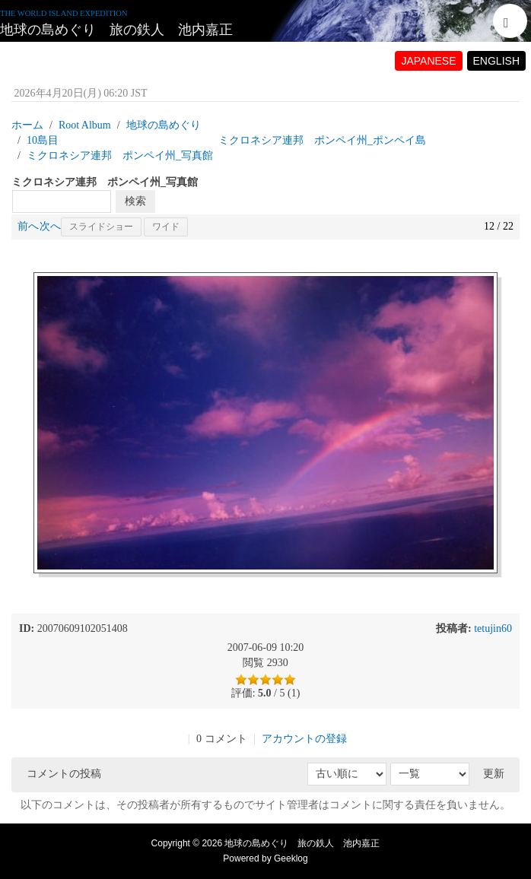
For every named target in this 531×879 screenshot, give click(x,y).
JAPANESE (428, 61)
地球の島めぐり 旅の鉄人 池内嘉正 (116, 29)
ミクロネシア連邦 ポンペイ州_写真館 (120, 155)
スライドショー (101, 226)
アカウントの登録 (304, 738)
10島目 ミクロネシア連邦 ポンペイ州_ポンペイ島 (226, 140)
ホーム (27, 125)
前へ (28, 226)
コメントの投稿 (64, 773)
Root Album (85, 125)
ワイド (166, 226)
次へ (50, 226)
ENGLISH (496, 61)
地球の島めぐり (163, 125)
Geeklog (291, 858)
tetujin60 (493, 628)
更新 (493, 773)
